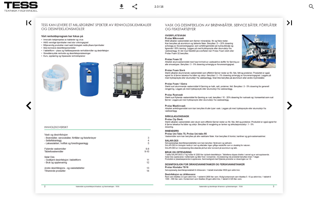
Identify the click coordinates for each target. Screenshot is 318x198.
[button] (121, 6)
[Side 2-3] (159, 6)
